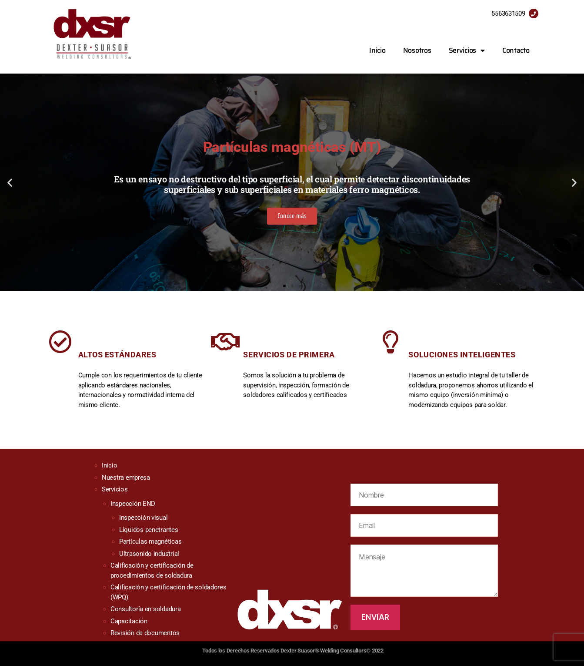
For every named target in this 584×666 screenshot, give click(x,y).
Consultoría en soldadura (145, 609)
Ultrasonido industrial (149, 554)
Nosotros (417, 50)
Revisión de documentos (145, 633)
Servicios (467, 50)
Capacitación (128, 621)
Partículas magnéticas (150, 541)
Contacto (516, 50)
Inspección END (132, 504)
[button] (284, 286)
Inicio (377, 50)
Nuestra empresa (126, 477)
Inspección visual (143, 517)
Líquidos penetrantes (148, 530)
